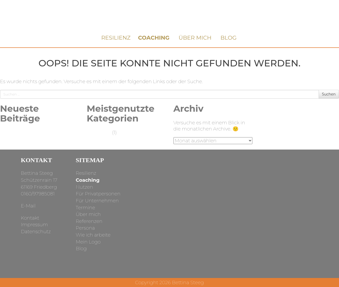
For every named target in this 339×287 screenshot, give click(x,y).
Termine (85, 208)
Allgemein (99, 132)
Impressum (34, 225)
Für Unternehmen (97, 201)
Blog (228, 37)
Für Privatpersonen (98, 194)
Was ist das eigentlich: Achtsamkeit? (25, 135)
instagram (221, 192)
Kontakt (30, 218)
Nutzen (84, 187)
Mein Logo (88, 242)
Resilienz (116, 37)
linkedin (270, 192)
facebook (245, 192)
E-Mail (28, 206)
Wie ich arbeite (93, 235)
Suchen (329, 94)
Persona (85, 228)
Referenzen (89, 221)
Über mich (195, 37)
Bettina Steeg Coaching (169, 16)
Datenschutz (36, 231)
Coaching (153, 37)
